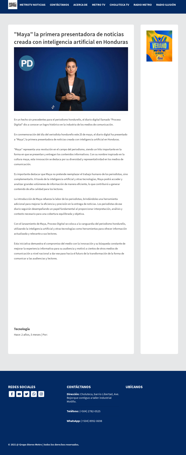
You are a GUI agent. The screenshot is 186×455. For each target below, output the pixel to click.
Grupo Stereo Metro (30, 444)
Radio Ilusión (166, 4)
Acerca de (80, 4)
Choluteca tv (119, 4)
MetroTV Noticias (32, 4)
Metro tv (98, 4)
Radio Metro (143, 4)
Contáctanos (59, 4)
